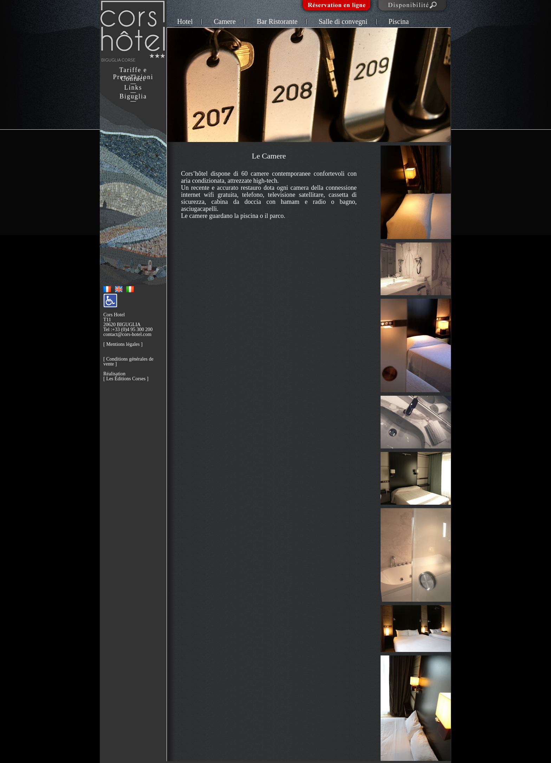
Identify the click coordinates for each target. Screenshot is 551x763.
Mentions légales (123, 344)
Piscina (399, 21)
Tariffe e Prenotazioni (133, 73)
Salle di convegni (343, 21)
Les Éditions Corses (125, 378)
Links (133, 87)
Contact (133, 78)
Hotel (185, 21)
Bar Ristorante (277, 21)
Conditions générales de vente (128, 361)
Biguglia (133, 96)
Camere (224, 21)
